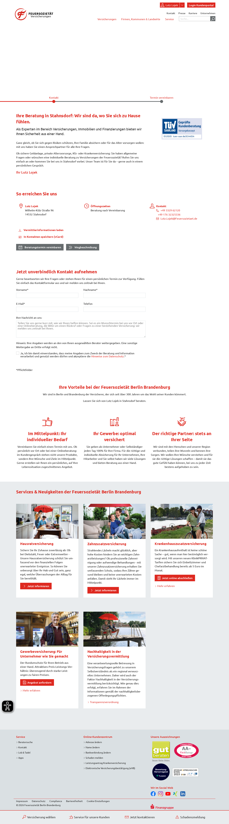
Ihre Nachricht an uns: (29, 317)
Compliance (55, 800)
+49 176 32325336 (169, 214)
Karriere (193, 13)
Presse (181, 13)
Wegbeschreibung (83, 247)
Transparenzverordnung (104, 702)
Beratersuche (25, 742)
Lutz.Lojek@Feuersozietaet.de (176, 218)
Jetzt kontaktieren (140, 817)
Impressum (22, 800)
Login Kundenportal (201, 5)
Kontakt (171, 13)
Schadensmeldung (190, 817)
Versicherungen (107, 19)
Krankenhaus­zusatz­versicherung (180, 543)
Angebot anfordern (39, 682)
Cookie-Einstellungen (98, 800)
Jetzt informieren (38, 586)
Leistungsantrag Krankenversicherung (106, 762)
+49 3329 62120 (168, 210)
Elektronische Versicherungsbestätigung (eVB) (110, 768)
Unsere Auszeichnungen (165, 736)
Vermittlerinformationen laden (43, 230)
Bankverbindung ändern (98, 752)
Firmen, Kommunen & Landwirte (140, 19)
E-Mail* (20, 303)
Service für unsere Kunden (89, 817)
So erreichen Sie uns (36, 193)
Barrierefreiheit (74, 800)
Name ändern (93, 747)
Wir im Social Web (162, 787)
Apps (21, 757)
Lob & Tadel (24, 752)
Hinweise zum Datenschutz (107, 356)
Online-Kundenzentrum (97, 736)
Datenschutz (38, 800)
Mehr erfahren (166, 585)
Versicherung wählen (38, 817)
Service (169, 19)
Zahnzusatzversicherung (106, 544)
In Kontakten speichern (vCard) (43, 236)
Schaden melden (94, 757)
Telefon (87, 303)
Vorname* (22, 289)
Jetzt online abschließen (177, 578)
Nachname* (90, 289)
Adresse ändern (94, 742)
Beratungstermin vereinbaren (40, 247)
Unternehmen (207, 13)
